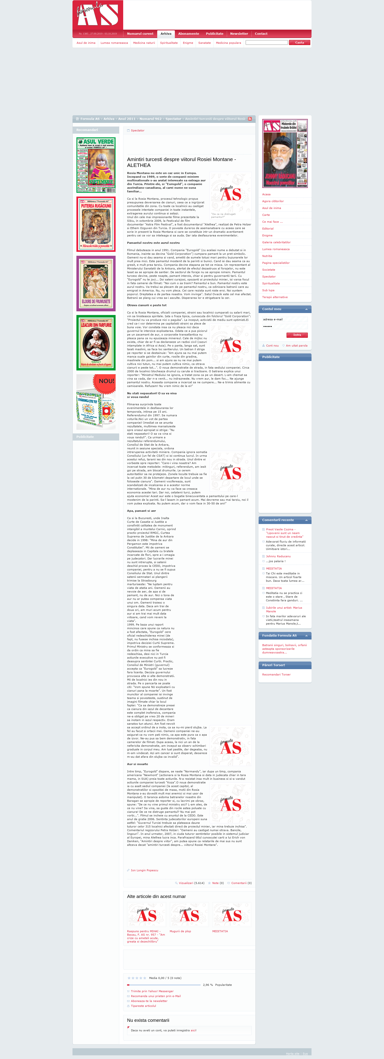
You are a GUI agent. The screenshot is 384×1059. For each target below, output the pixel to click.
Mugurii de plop (189, 917)
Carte (266, 214)
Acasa (266, 194)
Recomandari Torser (276, 674)
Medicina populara (228, 42)
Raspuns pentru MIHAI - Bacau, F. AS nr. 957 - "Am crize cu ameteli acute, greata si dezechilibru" (146, 922)
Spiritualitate (169, 42)
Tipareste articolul (143, 1005)
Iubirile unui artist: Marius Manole (284, 609)
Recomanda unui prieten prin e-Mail (156, 996)
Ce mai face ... (272, 221)
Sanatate (204, 42)
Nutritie (267, 255)
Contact (261, 33)
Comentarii (241, 882)
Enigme (188, 42)
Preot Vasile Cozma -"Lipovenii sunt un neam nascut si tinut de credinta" (284, 533)
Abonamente (188, 33)
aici (193, 1030)
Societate (268, 269)
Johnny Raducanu (278, 556)
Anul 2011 (127, 119)
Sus (305, 1053)
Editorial (268, 228)
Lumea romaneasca (114, 42)
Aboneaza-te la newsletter (149, 1000)
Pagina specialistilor (276, 262)
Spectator (173, 119)
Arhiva (166, 33)
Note (218, 882)
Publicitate (214, 33)
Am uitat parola (297, 345)
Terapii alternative (275, 297)
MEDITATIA (232, 917)
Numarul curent (140, 33)
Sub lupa (268, 290)
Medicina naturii (144, 42)
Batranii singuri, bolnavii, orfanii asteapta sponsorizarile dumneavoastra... (284, 648)
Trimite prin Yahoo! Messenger (152, 991)
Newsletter (239, 33)
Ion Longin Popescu (144, 870)
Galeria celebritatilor (276, 242)
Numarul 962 (151, 119)
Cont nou (272, 345)
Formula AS (90, 119)
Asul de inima (86, 42)
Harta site (293, 1053)
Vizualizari (191, 882)
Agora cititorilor (273, 201)
